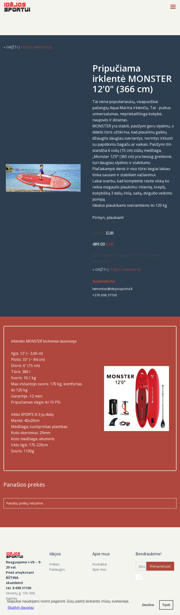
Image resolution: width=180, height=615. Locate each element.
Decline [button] (148, 605)
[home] (19, 7)
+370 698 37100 (104, 295)
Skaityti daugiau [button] (21, 608)
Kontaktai (99, 564)
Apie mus (99, 569)
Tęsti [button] (166, 605)
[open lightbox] (47, 178)
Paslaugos (57, 569)
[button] (173, 7)
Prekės (54, 564)
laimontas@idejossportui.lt (112, 288)
